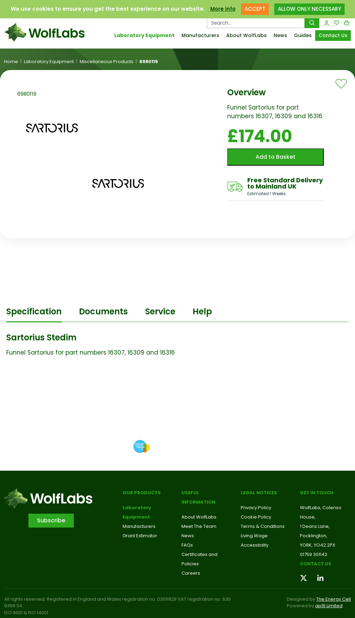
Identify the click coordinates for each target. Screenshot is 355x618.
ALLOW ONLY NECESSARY (309, 8)
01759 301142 (313, 554)
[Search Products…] (256, 23)
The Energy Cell (333, 599)
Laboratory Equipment (144, 35)
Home (11, 61)
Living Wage (254, 535)
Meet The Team (198, 526)
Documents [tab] (103, 311)
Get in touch (317, 492)
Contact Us (333, 35)
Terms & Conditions (263, 526)
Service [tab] (160, 311)
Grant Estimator (140, 535)
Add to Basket (275, 157)
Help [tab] (202, 311)
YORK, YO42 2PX (317, 545)
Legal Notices (259, 492)
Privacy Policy (256, 507)
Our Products (142, 492)
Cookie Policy (256, 517)
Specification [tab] (34, 311)
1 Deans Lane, (315, 526)
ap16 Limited (329, 605)
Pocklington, (313, 535)
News (280, 35)
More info (223, 8)
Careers (190, 573)
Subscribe (51, 520)
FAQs (187, 545)
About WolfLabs (246, 35)
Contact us (315, 563)
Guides (303, 35)
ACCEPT (255, 8)
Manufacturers (200, 35)
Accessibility (254, 545)
